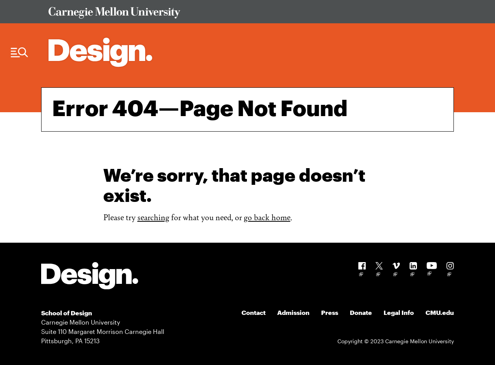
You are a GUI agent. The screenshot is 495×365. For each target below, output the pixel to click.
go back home (267, 216)
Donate (361, 312)
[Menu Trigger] (19, 52)
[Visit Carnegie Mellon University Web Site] (246, 14)
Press (329, 312)
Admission (293, 312)
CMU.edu (440, 312)
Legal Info (399, 312)
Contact (253, 312)
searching (153, 216)
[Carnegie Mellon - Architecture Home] (100, 52)
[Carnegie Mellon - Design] (89, 277)
